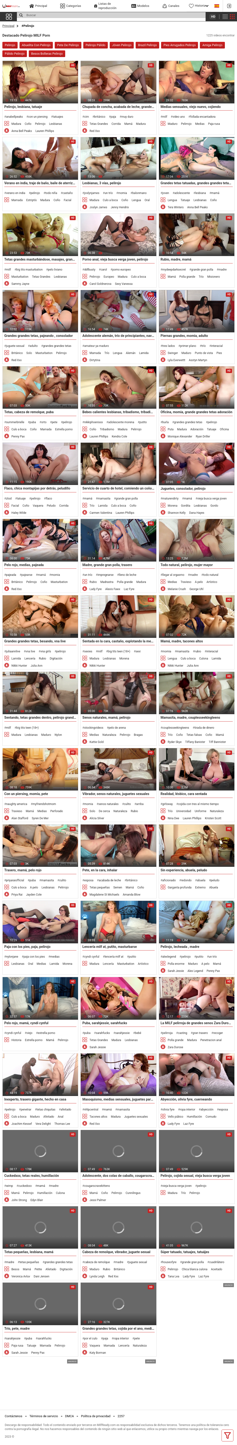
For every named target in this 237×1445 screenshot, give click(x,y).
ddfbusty (89, 269)
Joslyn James (98, 207)
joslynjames (91, 193)
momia (122, 193)
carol (104, 269)
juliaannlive (13, 651)
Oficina (224, 429)
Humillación (194, 1116)
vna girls (45, 651)
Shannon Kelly (177, 512)
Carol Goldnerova (100, 284)
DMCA (69, 1416)
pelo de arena (117, 727)
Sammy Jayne (20, 284)
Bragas (138, 735)
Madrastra (107, 582)
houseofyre (169, 1262)
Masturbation (19, 276)
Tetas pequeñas (99, 887)
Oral (147, 200)
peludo (215, 880)
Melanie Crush (177, 589)
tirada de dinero (204, 727)
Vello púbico (175, 1116)
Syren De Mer (40, 818)
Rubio (93, 582)
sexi (138, 651)
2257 (121, 1416)
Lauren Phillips (44, 131)
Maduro (173, 124)
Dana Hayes (196, 512)
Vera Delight (43, 1123)
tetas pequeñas (29, 1262)
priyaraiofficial (15, 880)
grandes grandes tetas (57, 346)
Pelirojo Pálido (95, 45)
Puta (171, 429)
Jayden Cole (34, 894)
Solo (29, 353)
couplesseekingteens (175, 727)
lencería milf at (114, 956)
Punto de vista (204, 353)
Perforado (56, 811)
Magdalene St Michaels (104, 894)
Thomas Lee (62, 1123)
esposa (89, 880)
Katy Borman (97, 1352)
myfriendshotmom (44, 804)
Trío (201, 276)
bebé (138, 1033)
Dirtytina (94, 360)
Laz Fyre (129, 589)
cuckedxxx (25, 1186)
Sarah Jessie (176, 971)
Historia (16, 1040)
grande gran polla (202, 269)
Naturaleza (109, 735)
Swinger (173, 353)
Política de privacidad (95, 1416)
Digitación (56, 658)
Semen (117, 887)
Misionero (213, 276)
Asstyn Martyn (198, 360)
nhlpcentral (91, 1109)
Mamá (128, 124)
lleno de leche (127, 575)
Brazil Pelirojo (147, 45)
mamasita (104, 498)
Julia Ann (37, 665)
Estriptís (31, 200)
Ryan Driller (203, 436)
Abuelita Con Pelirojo (36, 45)
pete (54, 422)
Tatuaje (185, 200)
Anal (60, 1116)
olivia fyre (168, 1109)
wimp (9, 1186)
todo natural (210, 575)
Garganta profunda (180, 887)
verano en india (15, 193)
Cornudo (211, 1116)
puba (33, 422)
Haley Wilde (18, 512)
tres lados (168, 346)
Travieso (186, 582)
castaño (68, 193)
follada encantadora (203, 116)
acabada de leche (110, 880)
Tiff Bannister (217, 742)
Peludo (51, 505)
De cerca (104, 811)
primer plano (188, 346)
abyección (207, 1109)
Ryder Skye (175, 742)
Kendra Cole (119, 436)
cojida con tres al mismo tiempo (198, 804)
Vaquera (38, 505)
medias (54, 956)
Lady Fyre (95, 589)
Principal (8, 26)
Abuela (213, 887)
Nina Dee (173, 818)
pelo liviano (55, 269)
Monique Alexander (180, 436)
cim (86, 116)
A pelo (199, 582)
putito (143, 422)
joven (165, 193)
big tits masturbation (29, 269)
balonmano (139, 193)
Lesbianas (55, 124)
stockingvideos (93, 727)
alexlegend (169, 956)
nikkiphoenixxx (93, 422)
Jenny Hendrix (120, 207)
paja (113, 116)
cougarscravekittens (97, 1186)
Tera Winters (176, 207)
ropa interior (187, 1109)
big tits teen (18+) (119, 651)
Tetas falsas (194, 735)
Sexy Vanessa (124, 284)
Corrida (116, 124)
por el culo (91, 1338)
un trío (109, 193)
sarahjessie (122, 1033)
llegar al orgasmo (173, 575)
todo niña (51, 193)
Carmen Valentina (100, 512)
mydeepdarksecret (174, 269)
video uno (179, 116)
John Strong (19, 1200)
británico (99, 116)
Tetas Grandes (98, 124)
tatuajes (58, 116)
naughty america (16, 804)
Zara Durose (175, 1047)
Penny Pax (18, 436)
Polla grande (187, 276)
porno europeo (121, 269)
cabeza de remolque (97, 1262)
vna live (30, 651)
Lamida (143, 353)
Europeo (109, 276)
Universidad (183, 811)
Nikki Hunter (19, 665)
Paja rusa (214, 124)
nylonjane (12, 956)
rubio (198, 651)
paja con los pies (34, 956)
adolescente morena (121, 422)
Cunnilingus (133, 1193)
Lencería (30, 658)
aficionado (169, 880)
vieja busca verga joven (212, 498)
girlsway (167, 804)
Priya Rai (17, 894)
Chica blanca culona (194, 1269)
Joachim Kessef (21, 1123)
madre (222, 269)
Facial (67, 200)
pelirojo (35, 193)
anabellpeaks (14, 116)
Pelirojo (10, 45)
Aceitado (216, 1269)
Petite (38, 1269)
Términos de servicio (44, 1416)
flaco (49, 498)
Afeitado (48, 1116)
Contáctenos (13, 1416)
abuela (201, 880)
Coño (28, 124)
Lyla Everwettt (176, 360)
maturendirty (170, 498)
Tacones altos (98, 1116)
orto (43, 422)
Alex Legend (195, 971)
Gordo (214, 505)
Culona (203, 658)
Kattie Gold (96, 742)
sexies (88, 651)
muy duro (127, 116)
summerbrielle (15, 422)
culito (127, 804)
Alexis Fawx (112, 589)
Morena (173, 505)
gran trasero (200, 1033)
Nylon (58, 735)
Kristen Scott (213, 818)
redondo (186, 880)
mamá (215, 193)
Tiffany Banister (195, 742)
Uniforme (200, 811)
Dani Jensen (41, 1276)
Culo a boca (110, 200)
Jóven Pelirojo (122, 45)
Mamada (17, 200)
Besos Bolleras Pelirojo (47, 53)
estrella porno (46, 1033)
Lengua (136, 200)
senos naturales (108, 804)
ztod (8, 498)
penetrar (26, 1109)
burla (165, 422)
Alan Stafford (19, 818)
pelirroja (167, 1033)
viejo (29, 1033)
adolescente (182, 193)
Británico (17, 353)
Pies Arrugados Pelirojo (179, 45)
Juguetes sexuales (136, 1116)
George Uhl (196, 589)
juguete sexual (15, 346)
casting (182, 1033)
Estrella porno (64, 429)
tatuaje (21, 498)
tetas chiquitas (46, 1109)
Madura (16, 124)
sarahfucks (103, 1033)
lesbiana (200, 193)
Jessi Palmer (97, 1200)
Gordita (185, 505)
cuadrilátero (216, 1262)
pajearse (26, 575)
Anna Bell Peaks (21, 131)
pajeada (11, 575)
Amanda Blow (131, 894)
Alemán (131, 353)
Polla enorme (176, 963)
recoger (218, 1033)
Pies (219, 353)
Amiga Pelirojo (212, 45)
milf (164, 116)
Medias (199, 124)
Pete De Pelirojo (68, 45)
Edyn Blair (36, 1200)
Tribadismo (107, 429)
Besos (15, 1269)
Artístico (212, 582)
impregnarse (106, 575)
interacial (217, 346)
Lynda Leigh (96, 1276)
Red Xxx (94, 131)
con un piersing (38, 116)
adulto (34, 346)
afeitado (66, 1109)
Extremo (200, 887)
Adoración (196, 429)
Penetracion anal (211, 1040)
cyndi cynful (91, 956)
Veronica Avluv (20, 1276)
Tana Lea (173, 1276)
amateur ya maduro (96, 346)
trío (204, 346)
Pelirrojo (40, 124)
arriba (139, 804)
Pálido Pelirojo (15, 53)
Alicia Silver (96, 818)
